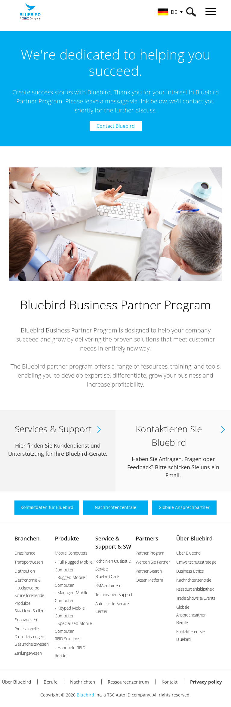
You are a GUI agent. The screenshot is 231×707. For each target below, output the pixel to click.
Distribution (24, 571)
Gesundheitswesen (31, 644)
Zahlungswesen (28, 653)
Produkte (67, 538)
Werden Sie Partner (153, 562)
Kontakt (169, 682)
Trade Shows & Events (195, 598)
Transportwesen (28, 562)
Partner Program (150, 553)
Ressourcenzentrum (128, 682)
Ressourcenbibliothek (195, 589)
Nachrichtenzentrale (193, 580)
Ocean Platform (149, 580)
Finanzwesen (25, 620)
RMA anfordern (108, 585)
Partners (147, 538)
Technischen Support (114, 594)
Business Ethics (190, 571)
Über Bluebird (194, 538)
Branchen (27, 538)
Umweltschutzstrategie (196, 562)
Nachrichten (82, 682)
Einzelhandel (25, 553)
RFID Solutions (67, 638)
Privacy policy (206, 682)
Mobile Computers (71, 553)
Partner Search (149, 571)
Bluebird (85, 695)
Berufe (182, 622)
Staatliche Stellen (29, 611)
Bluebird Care (107, 576)
